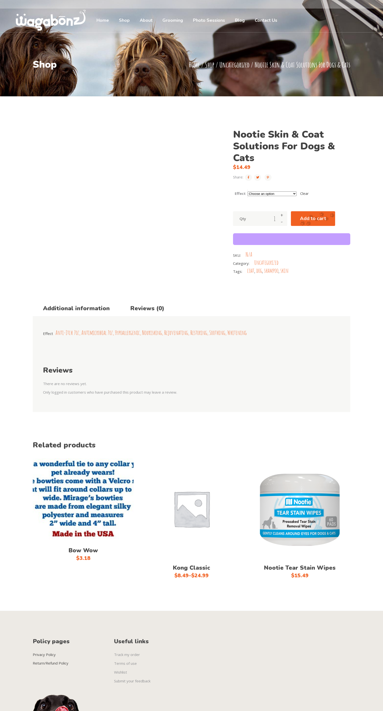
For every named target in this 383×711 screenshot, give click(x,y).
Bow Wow (83, 550)
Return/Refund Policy (50, 663)
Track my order (127, 654)
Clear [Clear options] (304, 193)
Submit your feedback (132, 680)
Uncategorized (234, 65)
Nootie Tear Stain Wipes (300, 568)
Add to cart (313, 218)
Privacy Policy (44, 654)
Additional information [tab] (76, 308)
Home (194, 65)
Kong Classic (191, 568)
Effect (240, 193)
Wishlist (120, 672)
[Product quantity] (274, 218)
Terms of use (125, 663)
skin (284, 270)
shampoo (271, 270)
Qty (243, 218)
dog (259, 270)
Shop (209, 65)
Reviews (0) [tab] (147, 308)
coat (250, 270)
